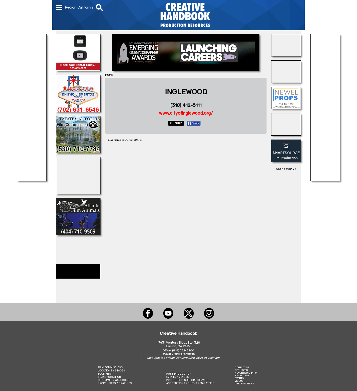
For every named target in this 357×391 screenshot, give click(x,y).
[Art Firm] (286, 134)
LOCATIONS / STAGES (111, 370)
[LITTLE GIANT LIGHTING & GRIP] (31, 179)
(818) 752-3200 (183, 350)
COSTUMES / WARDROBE (113, 380)
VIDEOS (239, 381)
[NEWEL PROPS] (286, 108)
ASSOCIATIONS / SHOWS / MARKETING (190, 383)
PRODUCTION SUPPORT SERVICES (188, 380)
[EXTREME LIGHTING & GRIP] (78, 111)
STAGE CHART (243, 375)
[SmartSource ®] (286, 160)
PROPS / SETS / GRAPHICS (115, 383)
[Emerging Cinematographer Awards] (185, 69)
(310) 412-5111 (185, 105)
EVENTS (239, 378)
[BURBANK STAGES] (286, 55)
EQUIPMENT (105, 373)
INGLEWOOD (186, 91)
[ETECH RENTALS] (78, 69)
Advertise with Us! (286, 169)
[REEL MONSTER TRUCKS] (325, 179)
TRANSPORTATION (109, 377)
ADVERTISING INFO (246, 372)
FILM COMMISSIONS (110, 367)
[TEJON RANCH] (286, 81)
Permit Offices (133, 140)
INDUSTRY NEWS (244, 383)
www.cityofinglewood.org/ (186, 113)
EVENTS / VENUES (177, 377)
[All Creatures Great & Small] (78, 193)
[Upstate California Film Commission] (78, 152)
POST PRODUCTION (178, 373)
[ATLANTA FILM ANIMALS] (78, 234)
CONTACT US (242, 367)
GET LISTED (241, 370)
